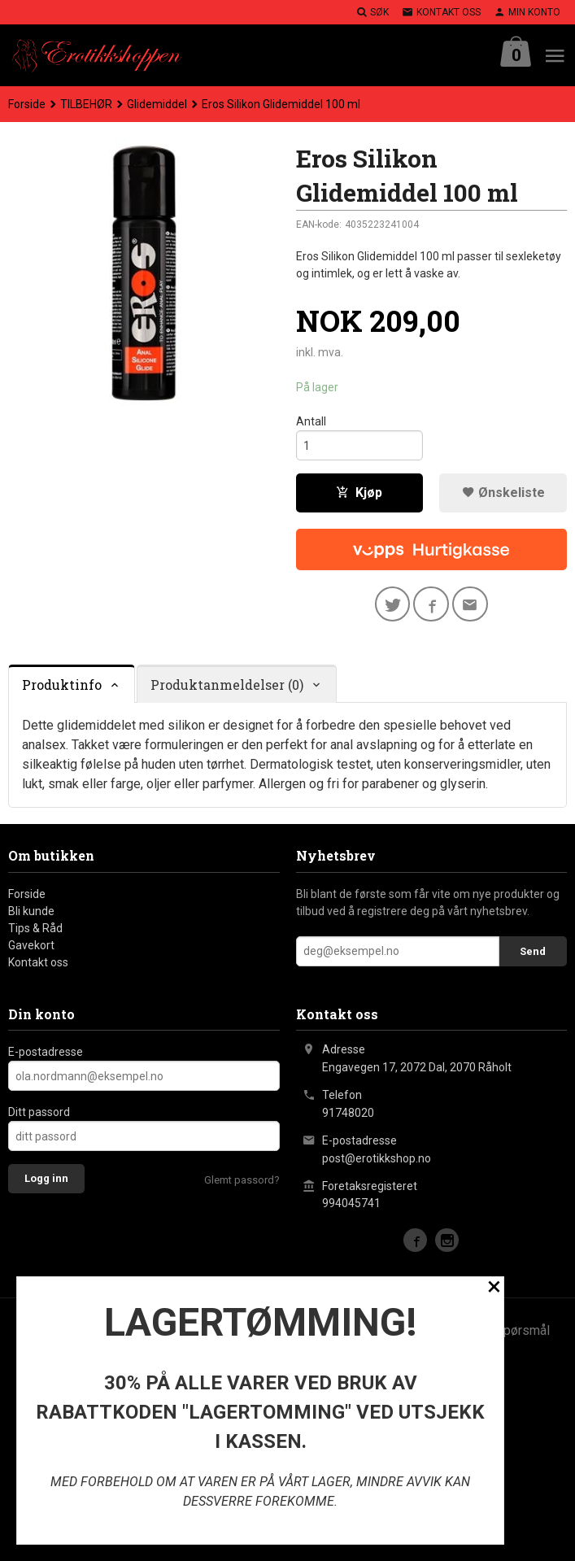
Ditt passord (39, 1111)
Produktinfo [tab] (62, 685)
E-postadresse (45, 1051)
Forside (27, 104)
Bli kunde (31, 911)
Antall (311, 421)
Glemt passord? (242, 1180)
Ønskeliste (503, 492)
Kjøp (359, 492)
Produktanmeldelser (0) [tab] (226, 685)
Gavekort (31, 945)
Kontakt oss (38, 962)
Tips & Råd (35, 928)
